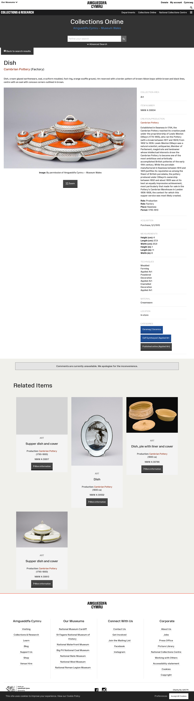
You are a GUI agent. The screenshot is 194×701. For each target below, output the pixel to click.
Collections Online (147, 12)
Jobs (166, 634)
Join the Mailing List (119, 640)
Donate (164, 2)
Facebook (119, 646)
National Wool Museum (73, 661)
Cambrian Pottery (17, 69)
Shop (26, 657)
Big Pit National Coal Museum (73, 650)
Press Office (166, 640)
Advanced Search (97, 44)
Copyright (166, 675)
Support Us (26, 652)
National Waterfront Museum (73, 644)
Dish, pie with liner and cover (152, 446)
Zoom (70, 183)
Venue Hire (26, 663)
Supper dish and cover (42, 443)
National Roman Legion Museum (73, 667)
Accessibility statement (166, 663)
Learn (26, 640)
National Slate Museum (73, 656)
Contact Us (119, 629)
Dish (97, 479)
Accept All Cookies (179, 696)
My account (176, 2)
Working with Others (166, 657)
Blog (26, 646)
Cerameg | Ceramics (151, 329)
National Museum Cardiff (73, 629)
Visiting (26, 629)
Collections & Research (17, 12)
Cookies (166, 669)
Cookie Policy (73, 696)
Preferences (161, 696)
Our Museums (9, 2)
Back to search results (17, 51)
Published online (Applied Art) (156, 346)
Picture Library (166, 646)
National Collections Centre (173, 12)
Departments (128, 12)
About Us (166, 629)
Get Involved (119, 634)
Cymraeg (188, 2)
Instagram (119, 652)
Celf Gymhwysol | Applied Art (155, 338)
